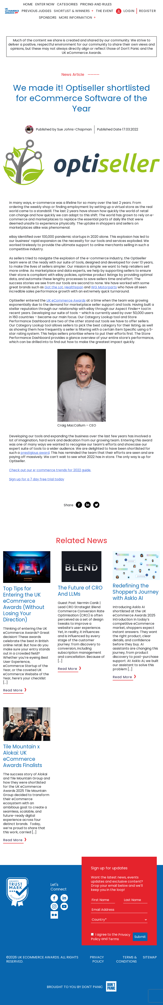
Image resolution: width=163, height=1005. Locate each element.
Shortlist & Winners (72, 11)
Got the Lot (54, 287)
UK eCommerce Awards (66, 300)
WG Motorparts (104, 287)
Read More (13, 690)
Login (128, 10)
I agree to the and (110, 937)
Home (28, 4)
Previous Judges (36, 11)
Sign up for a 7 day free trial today (36, 479)
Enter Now (44, 4)
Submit (140, 936)
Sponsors (47, 17)
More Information (75, 17)
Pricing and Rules (96, 4)
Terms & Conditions (126, 959)
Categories (67, 4)
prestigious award (35, 452)
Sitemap (150, 957)
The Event (104, 11)
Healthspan (73, 287)
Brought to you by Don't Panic (75, 986)
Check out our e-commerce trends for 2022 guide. (50, 470)
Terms (113, 939)
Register (147, 10)
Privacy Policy (97, 959)
